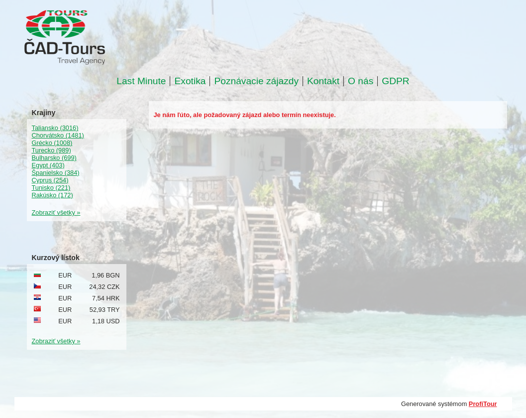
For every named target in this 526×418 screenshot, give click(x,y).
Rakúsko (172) (52, 195)
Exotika (190, 81)
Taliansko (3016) (55, 128)
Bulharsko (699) (54, 157)
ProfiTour (483, 404)
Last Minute (141, 81)
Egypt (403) (48, 165)
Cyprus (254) (50, 180)
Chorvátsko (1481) (58, 135)
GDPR (395, 81)
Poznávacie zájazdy (256, 81)
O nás (360, 81)
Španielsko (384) (56, 172)
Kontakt (323, 81)
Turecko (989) (51, 150)
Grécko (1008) (52, 142)
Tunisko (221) (51, 187)
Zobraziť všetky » (56, 212)
